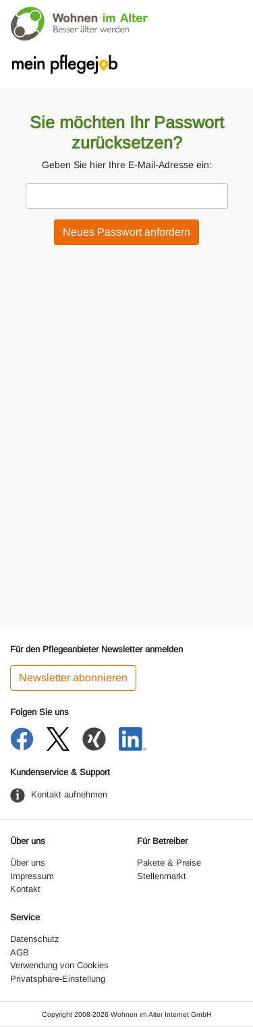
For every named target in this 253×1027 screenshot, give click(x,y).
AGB (19, 952)
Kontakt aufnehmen (69, 794)
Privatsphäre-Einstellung (57, 979)
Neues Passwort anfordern (126, 232)
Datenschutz (34, 939)
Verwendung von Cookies (59, 965)
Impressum (32, 876)
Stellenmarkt (161, 876)
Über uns (27, 863)
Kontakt (25, 889)
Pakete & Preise (169, 863)
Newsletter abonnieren (73, 677)
